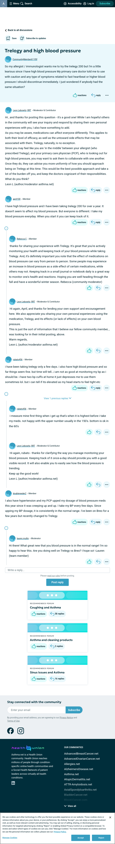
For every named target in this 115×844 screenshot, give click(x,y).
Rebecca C (22, 239)
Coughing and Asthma (45, 607)
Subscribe (104, 3)
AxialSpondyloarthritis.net (80, 789)
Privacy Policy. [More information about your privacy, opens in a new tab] (60, 832)
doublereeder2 (19, 493)
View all (70, 806)
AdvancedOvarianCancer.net (82, 758)
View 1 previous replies (57, 398)
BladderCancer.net (75, 795)
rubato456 (17, 359)
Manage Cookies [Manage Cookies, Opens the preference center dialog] (9, 837)
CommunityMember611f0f (25, 59)
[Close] (110, 817)
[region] (57, 828)
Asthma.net (71, 774)
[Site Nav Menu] (14, 3)
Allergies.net (72, 764)
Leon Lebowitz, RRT (22, 110)
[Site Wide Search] (26, 3)
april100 (17, 199)
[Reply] (95, 95)
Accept (81, 838)
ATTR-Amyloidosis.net (78, 784)
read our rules (53, 575)
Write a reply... (16, 570)
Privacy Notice (66, 717)
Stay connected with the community (34, 702)
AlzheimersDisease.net (78, 769)
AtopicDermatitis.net (77, 779)
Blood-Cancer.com (75, 800)
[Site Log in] (89, 3)
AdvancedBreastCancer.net (81, 753)
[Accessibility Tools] (72, 3)
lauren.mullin (23, 538)
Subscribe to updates (32, 38)
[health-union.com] (27, 748)
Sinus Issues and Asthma (47, 672)
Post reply (57, 582)
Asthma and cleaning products (51, 640)
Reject (101, 838)
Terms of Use (13, 721)
